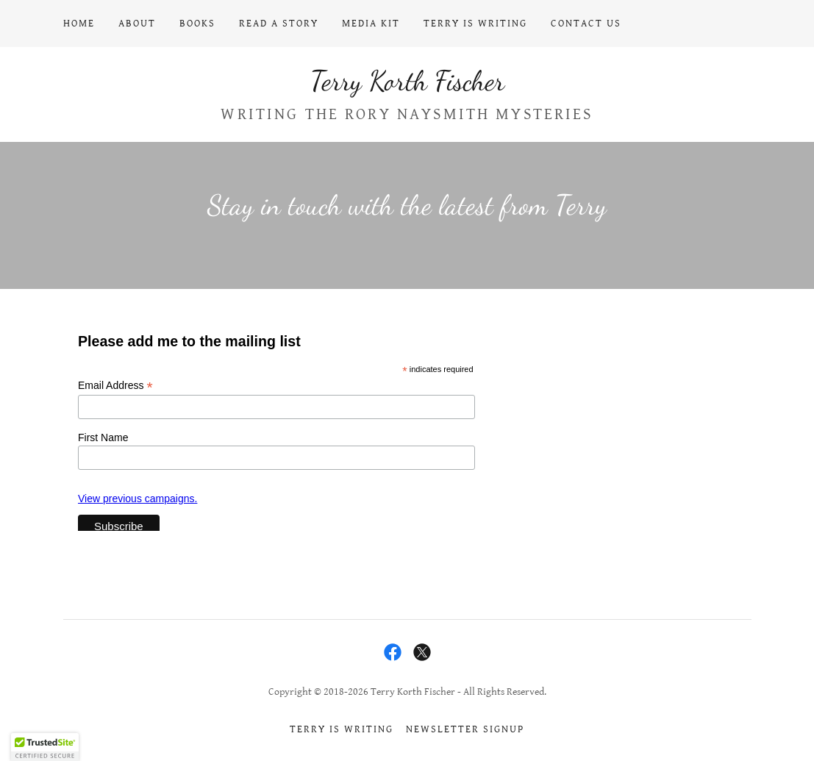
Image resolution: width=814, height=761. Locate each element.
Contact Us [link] (586, 23)
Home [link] (79, 23)
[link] (407, 86)
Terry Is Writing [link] (475, 23)
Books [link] (197, 23)
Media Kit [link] (371, 23)
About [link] (137, 23)
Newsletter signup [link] (465, 729)
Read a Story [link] (278, 23)
